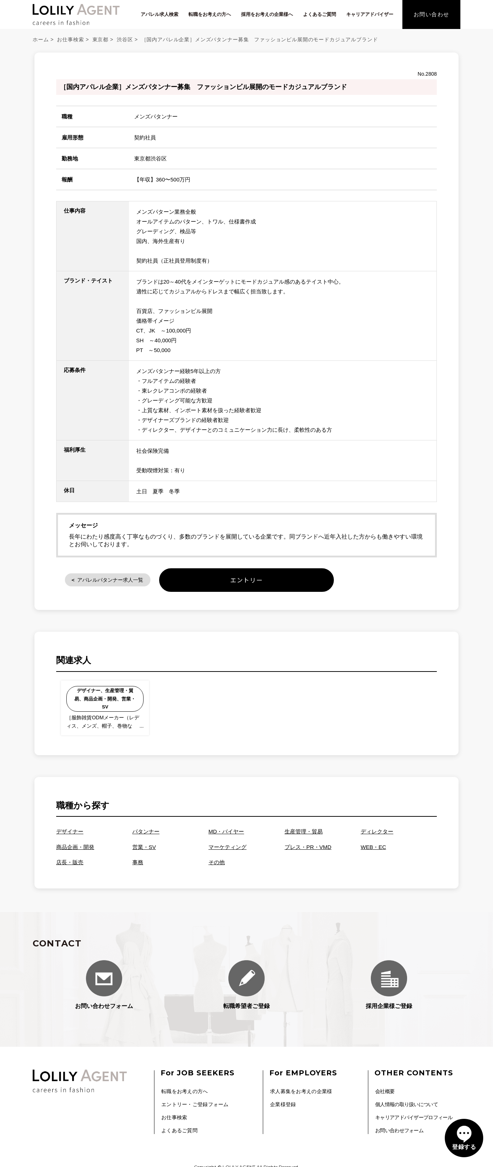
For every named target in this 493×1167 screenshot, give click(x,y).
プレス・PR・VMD (308, 851)
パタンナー (146, 836)
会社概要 (384, 1095)
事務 (137, 866)
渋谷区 (125, 39)
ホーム (41, 39)
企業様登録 (283, 1106)
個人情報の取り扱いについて (406, 1106)
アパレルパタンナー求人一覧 (122, 581)
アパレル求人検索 (159, 14)
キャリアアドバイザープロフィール (413, 1118)
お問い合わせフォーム (104, 988)
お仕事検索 (70, 39)
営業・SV (144, 851)
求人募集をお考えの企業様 (301, 1095)
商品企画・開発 (75, 851)
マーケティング (227, 851)
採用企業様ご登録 (389, 988)
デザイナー (69, 836)
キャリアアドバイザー (369, 14)
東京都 (100, 39)
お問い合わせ (432, 14)
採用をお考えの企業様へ (267, 14)
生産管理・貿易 (304, 836)
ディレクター (377, 836)
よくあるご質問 (319, 14)
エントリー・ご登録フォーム (195, 1106)
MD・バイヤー (226, 836)
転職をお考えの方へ (209, 14)
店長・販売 (69, 866)
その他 (216, 866)
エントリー (246, 581)
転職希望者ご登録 (246, 988)
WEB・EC (373, 851)
